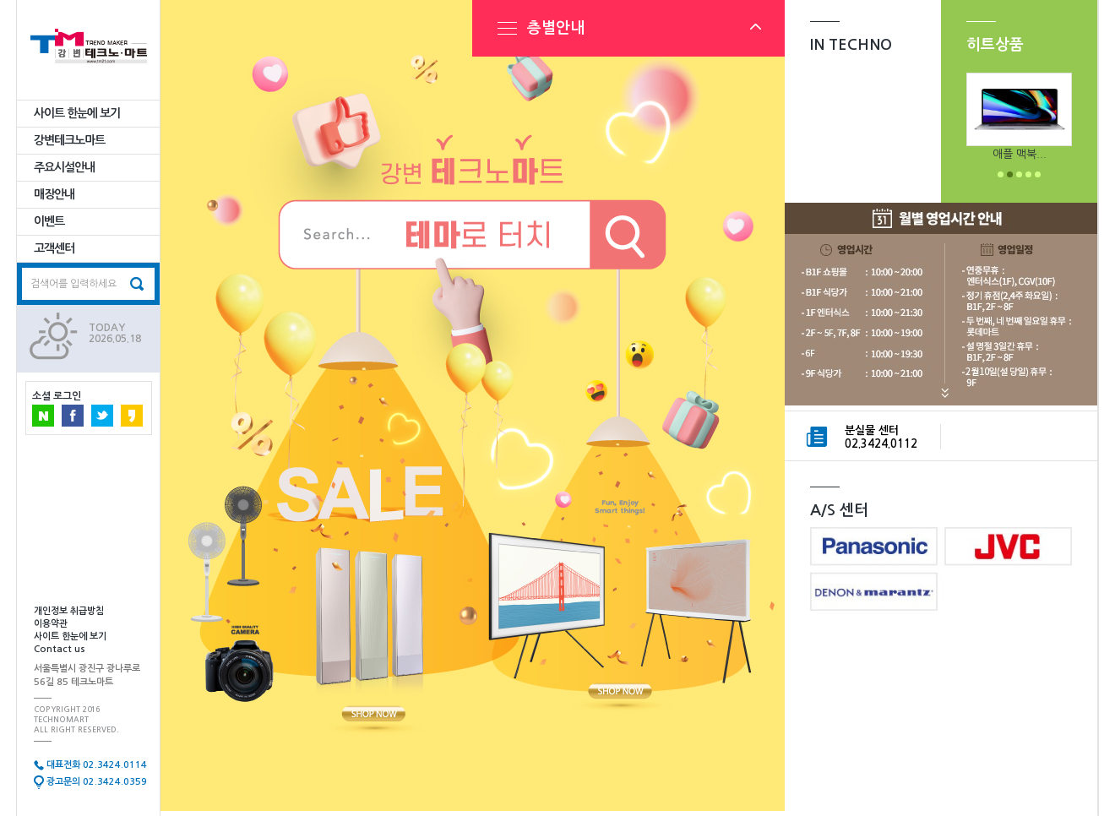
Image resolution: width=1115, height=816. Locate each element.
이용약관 (51, 623)
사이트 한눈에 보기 (77, 113)
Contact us (59, 649)
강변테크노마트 (69, 140)
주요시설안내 (64, 167)
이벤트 (49, 221)
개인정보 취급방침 (69, 611)
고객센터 (54, 248)
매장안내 (54, 194)
